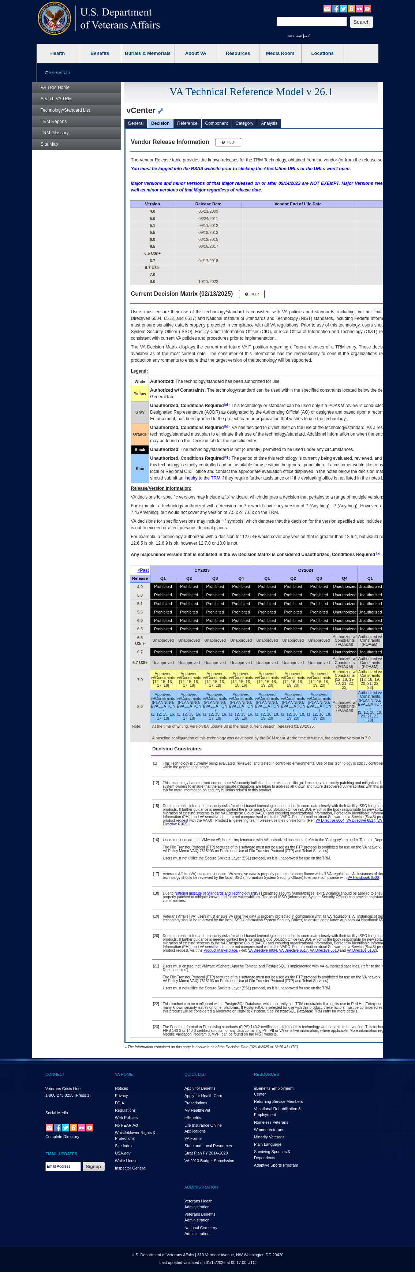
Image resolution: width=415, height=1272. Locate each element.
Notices (121, 1088)
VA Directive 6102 (361, 950)
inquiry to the (202, 478)
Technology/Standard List (65, 110)
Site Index (123, 1146)
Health (57, 53)
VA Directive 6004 (329, 820)
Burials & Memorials (148, 53)
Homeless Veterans (271, 1122)
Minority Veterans (269, 1137)
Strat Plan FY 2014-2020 (206, 1153)
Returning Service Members (278, 1101)
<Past (143, 570)
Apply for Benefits (200, 1088)
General (136, 123)
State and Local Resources (208, 1146)
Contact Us (57, 72)
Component (216, 123)
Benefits (99, 53)
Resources (238, 53)
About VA (195, 53)
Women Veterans (269, 1129)
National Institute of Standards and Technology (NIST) (218, 893)
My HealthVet (197, 1110)
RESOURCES (266, 1074)
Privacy (121, 1095)
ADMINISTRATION (201, 1187)
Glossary (55, 132)
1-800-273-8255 (59, 1095)
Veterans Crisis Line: (63, 1088)
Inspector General (130, 1168)
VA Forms (193, 1138)
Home (55, 87)
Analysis (269, 123)
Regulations (125, 1110)
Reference (187, 123)
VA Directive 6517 (360, 820)
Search (56, 98)
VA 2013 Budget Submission (209, 1161)
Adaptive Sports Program (276, 1165)
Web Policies (126, 1117)
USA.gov (123, 1153)
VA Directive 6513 (324, 950)
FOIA (119, 1103)
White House (126, 1161)
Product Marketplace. (220, 950)
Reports (54, 121)
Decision (160, 123)
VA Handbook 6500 (363, 878)
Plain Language (267, 1144)
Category (245, 123)
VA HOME (123, 1074)
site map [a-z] (299, 36)
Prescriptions (195, 1103)
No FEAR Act (126, 1125)
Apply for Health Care (203, 1095)
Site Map (49, 144)
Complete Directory (62, 1136)
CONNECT (55, 1074)
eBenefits (192, 1117)
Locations (322, 53)
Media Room (280, 53)
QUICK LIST (195, 1074)
